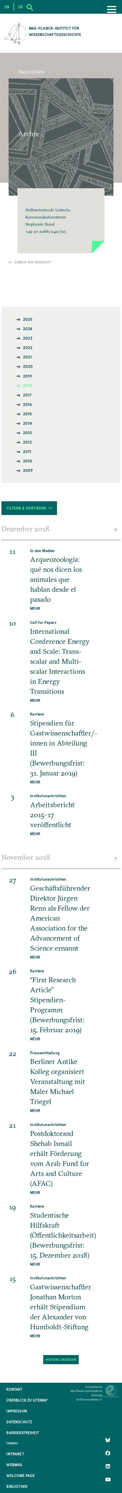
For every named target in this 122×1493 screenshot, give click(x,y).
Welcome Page (20, 1475)
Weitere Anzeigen (61, 1359)
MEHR (35, 608)
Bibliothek (16, 1486)
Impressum (16, 1411)
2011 (27, 451)
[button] (61, 220)
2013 (27, 432)
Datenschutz (19, 1421)
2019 (27, 376)
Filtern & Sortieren (29, 508)
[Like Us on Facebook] (108, 1453)
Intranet (15, 1453)
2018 (27, 385)
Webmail (14, 1464)
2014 (27, 423)
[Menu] (112, 10)
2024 (28, 328)
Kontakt (14, 1389)
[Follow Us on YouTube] (108, 1479)
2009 (28, 470)
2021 (27, 357)
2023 (28, 338)
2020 (28, 366)
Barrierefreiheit (22, 1432)
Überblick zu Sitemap (27, 1400)
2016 (27, 404)
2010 (27, 461)
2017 (27, 395)
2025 (28, 319)
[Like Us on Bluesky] (108, 1440)
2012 (27, 442)
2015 (27, 413)
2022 (28, 347)
